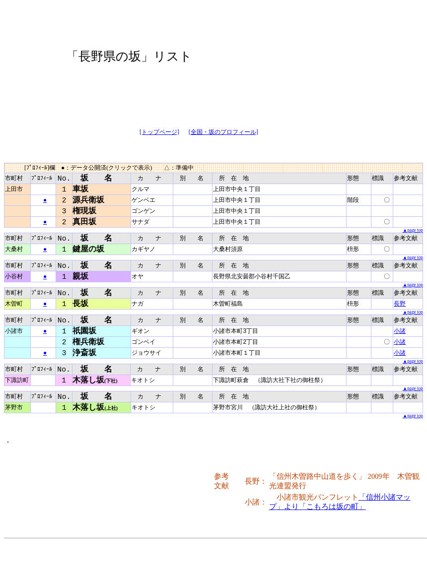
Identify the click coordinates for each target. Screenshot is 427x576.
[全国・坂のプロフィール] (223, 131)
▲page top (413, 232)
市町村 (14, 178)
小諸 (400, 337)
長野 (400, 309)
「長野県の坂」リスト (129, 56)
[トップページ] (159, 131)
